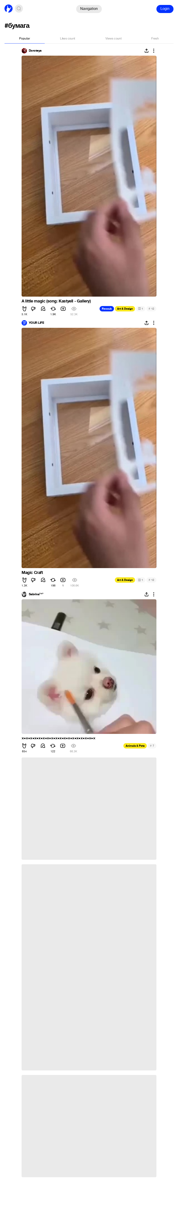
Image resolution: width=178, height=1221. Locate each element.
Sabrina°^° (36, 594)
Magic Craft (32, 572)
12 (151, 308)
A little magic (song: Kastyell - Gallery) (56, 301)
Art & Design (125, 309)
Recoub (107, 309)
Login (164, 8)
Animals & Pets (135, 746)
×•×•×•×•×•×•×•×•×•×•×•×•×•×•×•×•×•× (58, 738)
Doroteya (35, 50)
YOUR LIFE (36, 322)
